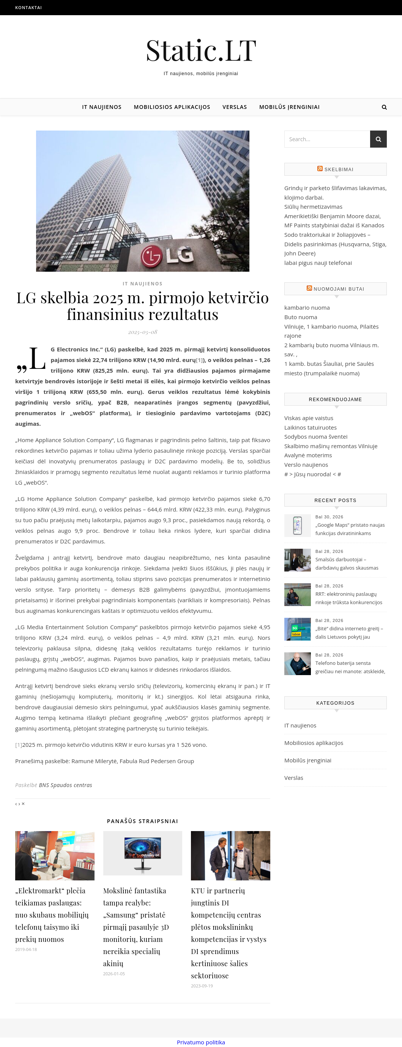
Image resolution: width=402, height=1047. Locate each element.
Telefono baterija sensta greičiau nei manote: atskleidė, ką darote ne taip (350, 668)
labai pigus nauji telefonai (318, 262)
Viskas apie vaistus (308, 418)
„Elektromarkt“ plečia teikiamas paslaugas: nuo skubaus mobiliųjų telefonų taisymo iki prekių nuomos (52, 915)
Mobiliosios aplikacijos (172, 106)
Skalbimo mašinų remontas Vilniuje (331, 446)
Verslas (234, 106)
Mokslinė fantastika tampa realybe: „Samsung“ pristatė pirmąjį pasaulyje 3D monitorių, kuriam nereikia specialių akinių (136, 927)
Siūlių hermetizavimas (313, 206)
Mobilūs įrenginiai (289, 106)
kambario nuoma (307, 307)
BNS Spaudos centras (65, 785)
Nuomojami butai (339, 289)
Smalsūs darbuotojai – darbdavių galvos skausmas (346, 563)
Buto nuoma (300, 317)
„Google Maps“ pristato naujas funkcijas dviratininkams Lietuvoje (350, 529)
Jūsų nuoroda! (312, 474)
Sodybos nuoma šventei (316, 436)
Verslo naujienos (306, 464)
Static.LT (201, 49)
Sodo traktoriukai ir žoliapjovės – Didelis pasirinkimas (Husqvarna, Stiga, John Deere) (335, 244)
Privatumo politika (201, 1042)
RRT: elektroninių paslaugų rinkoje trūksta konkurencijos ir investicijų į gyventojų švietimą (348, 598)
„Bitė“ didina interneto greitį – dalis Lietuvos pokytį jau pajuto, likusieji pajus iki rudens (349, 633)
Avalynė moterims (308, 455)
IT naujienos (101, 106)
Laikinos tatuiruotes (310, 427)
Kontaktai (28, 7)
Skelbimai (339, 169)
